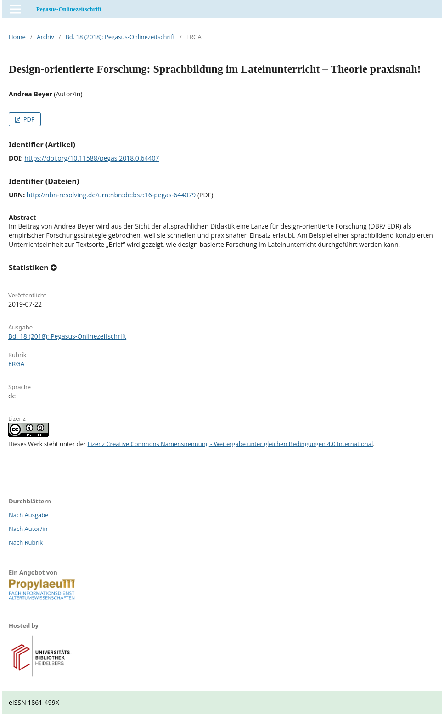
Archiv (45, 37)
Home (17, 37)
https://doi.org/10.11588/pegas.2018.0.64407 (91, 158)
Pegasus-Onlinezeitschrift (68, 9)
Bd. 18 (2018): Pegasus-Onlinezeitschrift (120, 37)
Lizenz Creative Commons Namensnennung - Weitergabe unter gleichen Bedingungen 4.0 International (230, 444)
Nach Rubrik (26, 542)
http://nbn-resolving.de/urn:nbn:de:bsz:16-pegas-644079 (111, 194)
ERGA (16, 363)
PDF (28, 119)
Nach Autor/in (28, 528)
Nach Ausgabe (29, 515)
